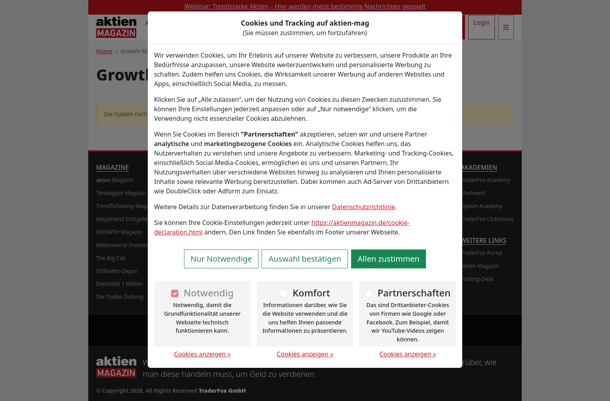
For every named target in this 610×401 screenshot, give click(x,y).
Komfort (311, 292)
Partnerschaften (414, 292)
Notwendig (209, 292)
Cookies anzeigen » (202, 354)
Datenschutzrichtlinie (363, 206)
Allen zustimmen (389, 258)
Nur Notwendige (221, 258)
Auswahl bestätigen (304, 258)
